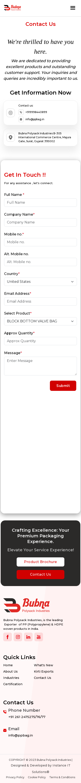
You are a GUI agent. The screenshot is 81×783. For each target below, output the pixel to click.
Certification (12, 684)
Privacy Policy (15, 777)
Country (12, 274)
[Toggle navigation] (73, 7)
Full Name (14, 194)
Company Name (19, 214)
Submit (63, 386)
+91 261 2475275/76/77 (26, 717)
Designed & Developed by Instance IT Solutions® (40, 768)
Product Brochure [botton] (40, 562)
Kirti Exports (44, 671)
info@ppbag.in (31, 119)
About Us (10, 671)
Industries (11, 678)
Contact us (42, 678)
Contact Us (40, 574)
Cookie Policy (37, 777)
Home (8, 665)
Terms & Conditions (62, 777)
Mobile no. (14, 234)
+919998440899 (32, 112)
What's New (43, 665)
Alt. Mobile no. (16, 254)
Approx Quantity (19, 333)
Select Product (18, 313)
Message (13, 353)
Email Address (17, 293)
